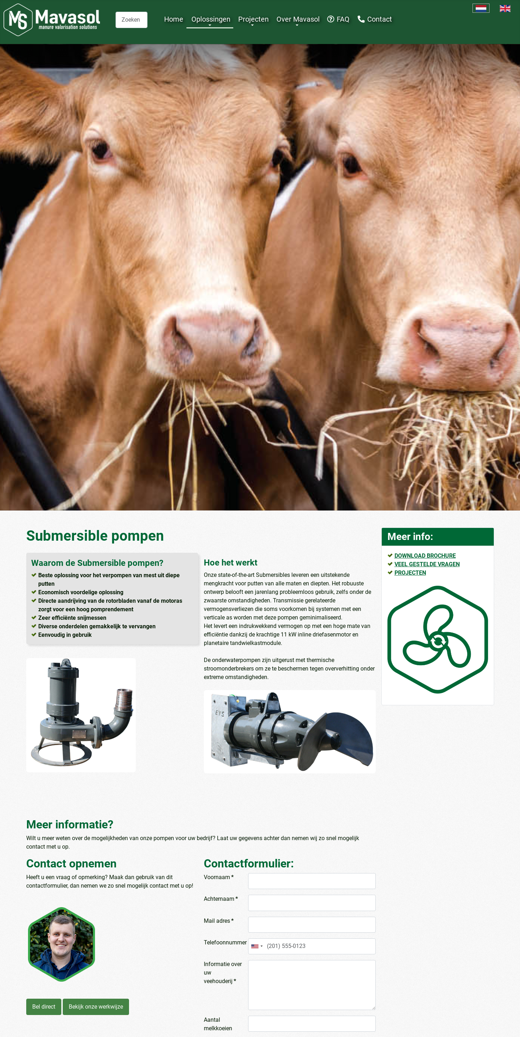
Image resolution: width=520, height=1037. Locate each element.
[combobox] (131, 20)
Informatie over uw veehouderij (223, 972)
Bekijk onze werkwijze (96, 1006)
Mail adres (219, 920)
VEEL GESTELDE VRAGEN (427, 564)
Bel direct (43, 1006)
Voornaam (219, 877)
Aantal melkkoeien (218, 1024)
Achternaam (221, 898)
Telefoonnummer (224, 942)
